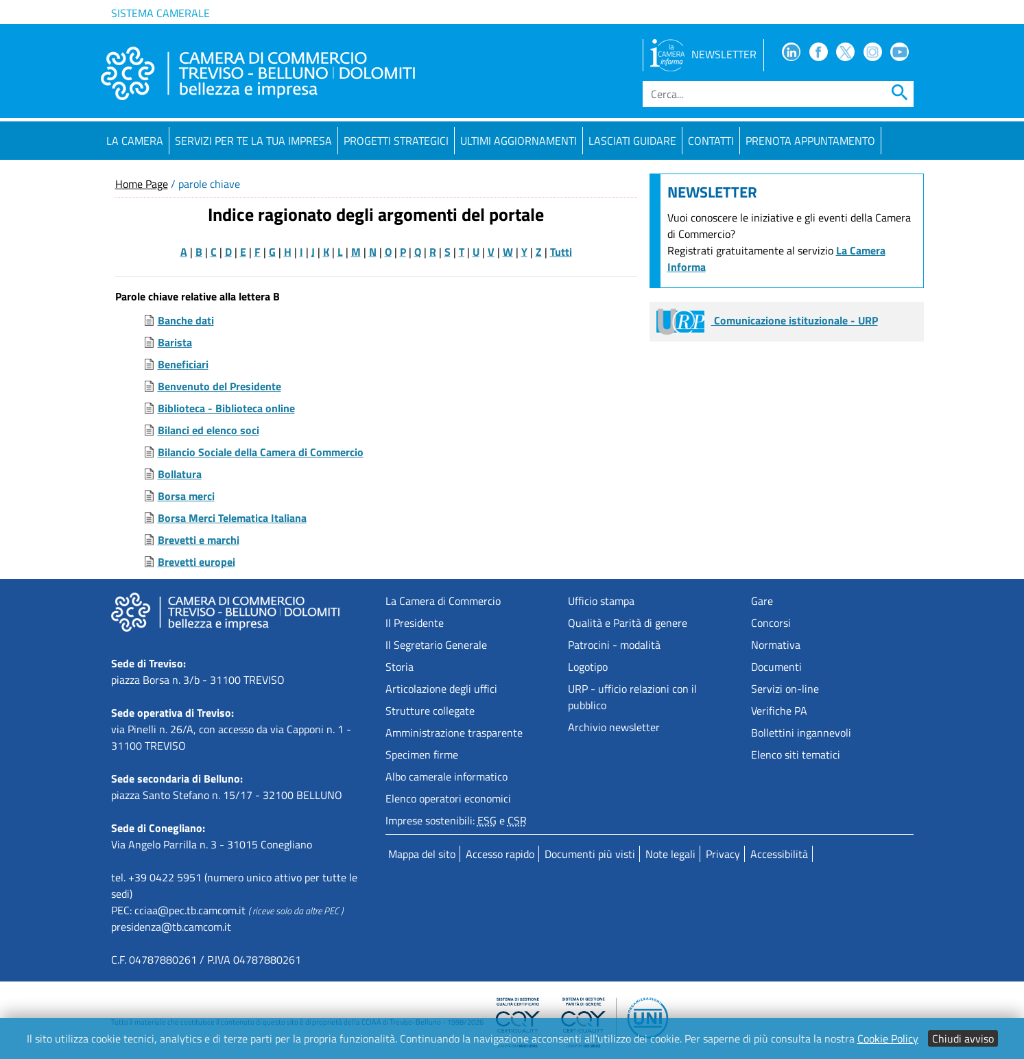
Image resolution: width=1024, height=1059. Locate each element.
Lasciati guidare (632, 140)
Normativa (775, 644)
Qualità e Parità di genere (627, 623)
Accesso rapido (500, 854)
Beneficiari (183, 364)
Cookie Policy (887, 1038)
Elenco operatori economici (448, 798)
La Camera (134, 140)
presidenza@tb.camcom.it (171, 926)
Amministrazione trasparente (454, 732)
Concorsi (771, 623)
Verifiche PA (779, 710)
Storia (399, 666)
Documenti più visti (590, 854)
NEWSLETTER (703, 54)
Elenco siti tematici (795, 754)
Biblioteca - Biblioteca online (226, 408)
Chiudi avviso (963, 1038)
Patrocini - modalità (614, 644)
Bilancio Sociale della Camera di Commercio (261, 452)
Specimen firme (421, 754)
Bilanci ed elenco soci (208, 430)
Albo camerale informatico (446, 776)
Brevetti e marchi (198, 540)
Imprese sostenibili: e (456, 820)
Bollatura (180, 474)
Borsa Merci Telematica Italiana (232, 518)
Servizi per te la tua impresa (253, 140)
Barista (175, 342)
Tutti (561, 251)
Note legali (670, 854)
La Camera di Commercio (443, 601)
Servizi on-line (785, 688)
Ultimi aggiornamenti (518, 140)
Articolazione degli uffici (441, 688)
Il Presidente (414, 623)
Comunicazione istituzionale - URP (767, 320)
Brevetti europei (196, 562)
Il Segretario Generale (436, 644)
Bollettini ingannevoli (801, 732)
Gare (762, 601)
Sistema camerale (160, 13)
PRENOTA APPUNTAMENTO (810, 140)
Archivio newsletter (614, 727)
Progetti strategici (396, 140)
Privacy (723, 854)
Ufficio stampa (601, 601)
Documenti (776, 666)
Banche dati (186, 320)
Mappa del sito (421, 854)
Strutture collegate (430, 710)
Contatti (711, 140)
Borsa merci (186, 496)
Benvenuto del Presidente (219, 386)
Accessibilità (779, 854)
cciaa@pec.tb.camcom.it (190, 910)
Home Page (141, 184)
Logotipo (588, 666)
